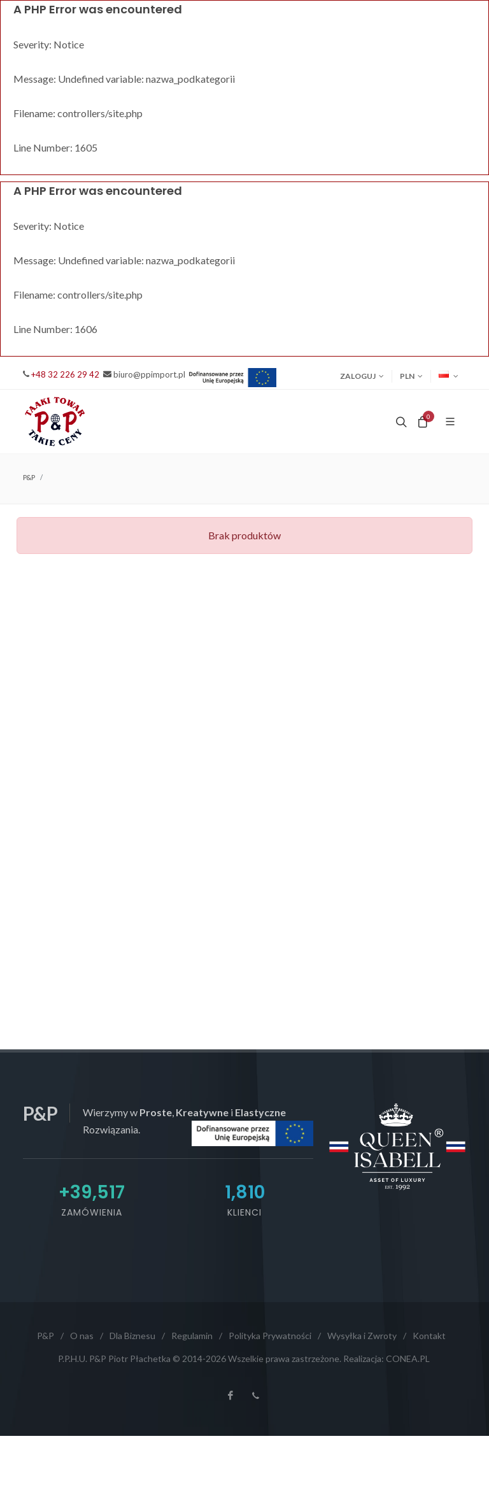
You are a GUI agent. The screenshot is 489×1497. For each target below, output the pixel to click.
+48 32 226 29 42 (65, 374)
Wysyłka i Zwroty (362, 1335)
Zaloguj (362, 376)
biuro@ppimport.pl (149, 374)
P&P (29, 477)
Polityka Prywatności (270, 1335)
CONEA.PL (408, 1358)
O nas (82, 1335)
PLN (411, 376)
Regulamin (192, 1335)
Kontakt (429, 1335)
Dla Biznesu (132, 1335)
